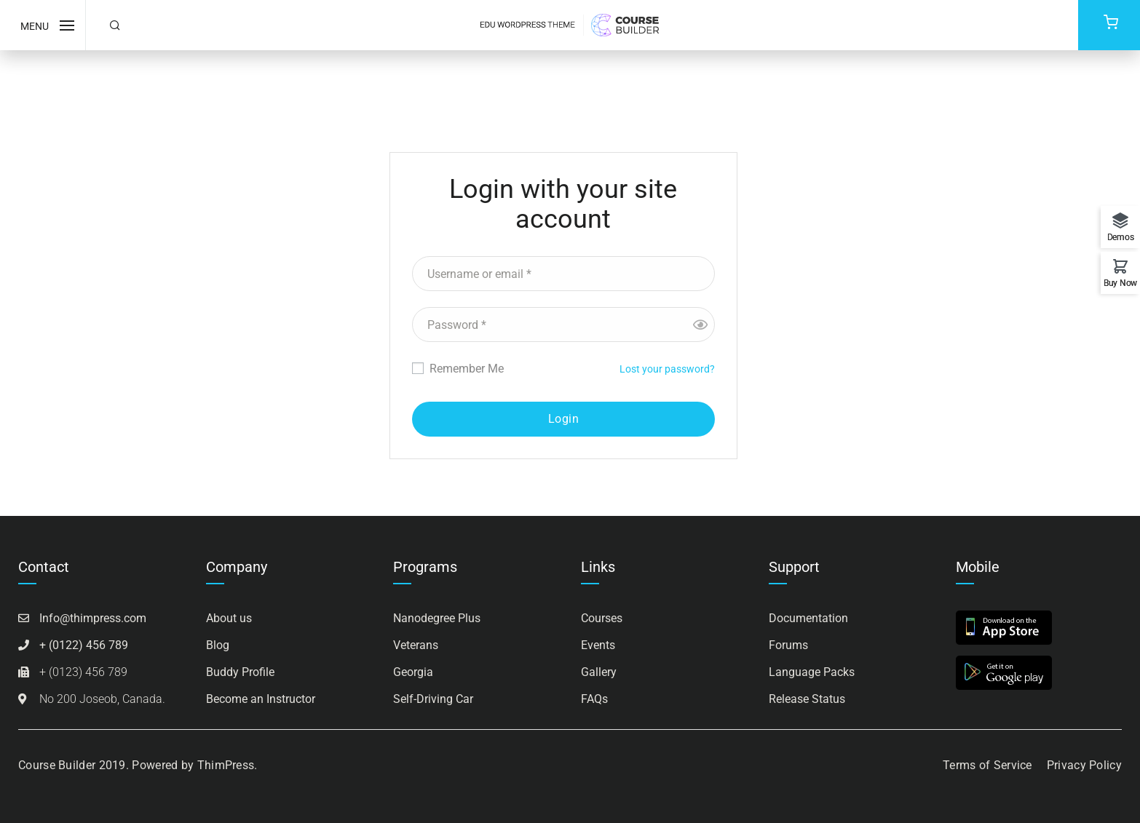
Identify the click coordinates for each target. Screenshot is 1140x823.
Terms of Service (987, 765)
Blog (217, 645)
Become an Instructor (260, 699)
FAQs (594, 699)
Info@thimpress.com (92, 618)
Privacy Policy (1084, 765)
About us (229, 618)
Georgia (413, 672)
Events (598, 645)
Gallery (599, 672)
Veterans (415, 645)
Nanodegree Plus (436, 618)
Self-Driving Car (433, 699)
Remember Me (458, 368)
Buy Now (1120, 282)
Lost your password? (667, 369)
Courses (601, 618)
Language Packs (812, 672)
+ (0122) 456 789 (83, 645)
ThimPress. (227, 765)
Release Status (807, 699)
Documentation (808, 618)
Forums (788, 645)
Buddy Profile (240, 672)
